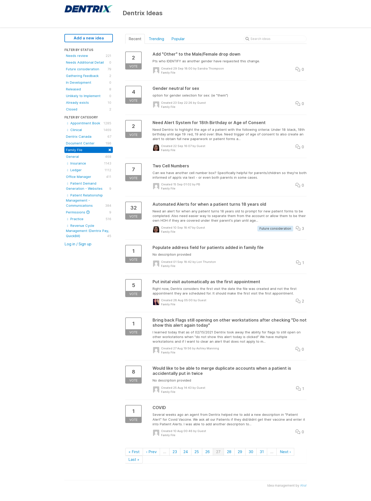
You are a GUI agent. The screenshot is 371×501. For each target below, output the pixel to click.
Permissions (88, 212)
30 (251, 451)
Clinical (88, 129)
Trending (156, 38)
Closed (88, 109)
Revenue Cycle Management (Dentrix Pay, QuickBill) (88, 230)
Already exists (88, 102)
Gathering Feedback (88, 75)
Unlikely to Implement (88, 95)
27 (218, 451)
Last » (133, 459)
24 (185, 451)
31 (262, 451)
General (88, 156)
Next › (285, 451)
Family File (88, 149)
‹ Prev (151, 451)
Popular (178, 38)
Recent (135, 38)
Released (88, 89)
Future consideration (88, 69)
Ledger (88, 169)
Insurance (88, 163)
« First (134, 451)
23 (175, 451)
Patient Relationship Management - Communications (88, 200)
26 (207, 451)
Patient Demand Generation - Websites (88, 186)
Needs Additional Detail (88, 62)
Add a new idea (89, 38)
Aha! (303, 485)
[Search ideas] (275, 39)
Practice (88, 218)
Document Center (88, 143)
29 (240, 451)
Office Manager (88, 176)
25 (197, 451)
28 (229, 451)
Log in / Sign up (77, 243)
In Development (88, 82)
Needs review (88, 55)
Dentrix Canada (88, 136)
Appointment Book (88, 123)
